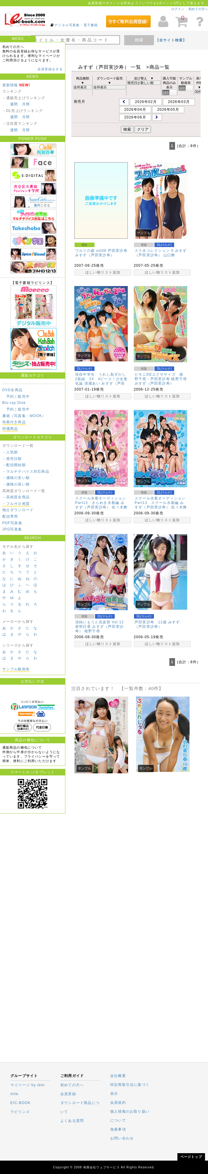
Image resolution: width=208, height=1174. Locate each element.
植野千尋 (179, 379)
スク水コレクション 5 (154, 251)
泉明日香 (83, 627)
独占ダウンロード (18, 510)
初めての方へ (198, 9)
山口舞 (169, 255)
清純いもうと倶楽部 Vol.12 (99, 622)
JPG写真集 (12, 529)
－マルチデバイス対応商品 (25, 471)
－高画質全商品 (16, 497)
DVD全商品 (12, 390)
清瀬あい (92, 383)
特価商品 (10, 429)
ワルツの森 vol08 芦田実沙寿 (101, 251)
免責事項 (118, 1129)
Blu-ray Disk (14, 403)
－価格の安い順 (16, 478)
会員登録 (68, 1094)
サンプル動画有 (16, 669)
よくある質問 (72, 1121)
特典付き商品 (14, 422)
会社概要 (118, 1076)
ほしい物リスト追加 (103, 272)
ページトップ (191, 1157)
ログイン (177, 9)
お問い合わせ (122, 1138)
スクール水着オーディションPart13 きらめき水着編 (100, 500)
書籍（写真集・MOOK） (24, 416)
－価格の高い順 (16, 484)
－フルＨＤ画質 (16, 504)
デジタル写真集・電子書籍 (76, 25)
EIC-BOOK (20, 1103)
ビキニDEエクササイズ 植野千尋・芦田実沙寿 (159, 376)
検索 (139, 40)
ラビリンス (20, 1112)
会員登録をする (50, 69)
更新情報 (10, 85)
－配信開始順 (14, 465)
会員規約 (118, 1102)
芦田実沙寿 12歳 (151, 622)
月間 (26, 104)
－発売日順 (12, 459)
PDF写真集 (12, 523)
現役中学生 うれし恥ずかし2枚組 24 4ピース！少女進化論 (101, 378)
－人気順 (10, 452)
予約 (10, 396)
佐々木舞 (119, 507)
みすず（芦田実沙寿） (94, 255)
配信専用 (10, 516)
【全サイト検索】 (171, 40)
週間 (14, 104)
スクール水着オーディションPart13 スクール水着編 (160, 500)
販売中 (24, 396)
